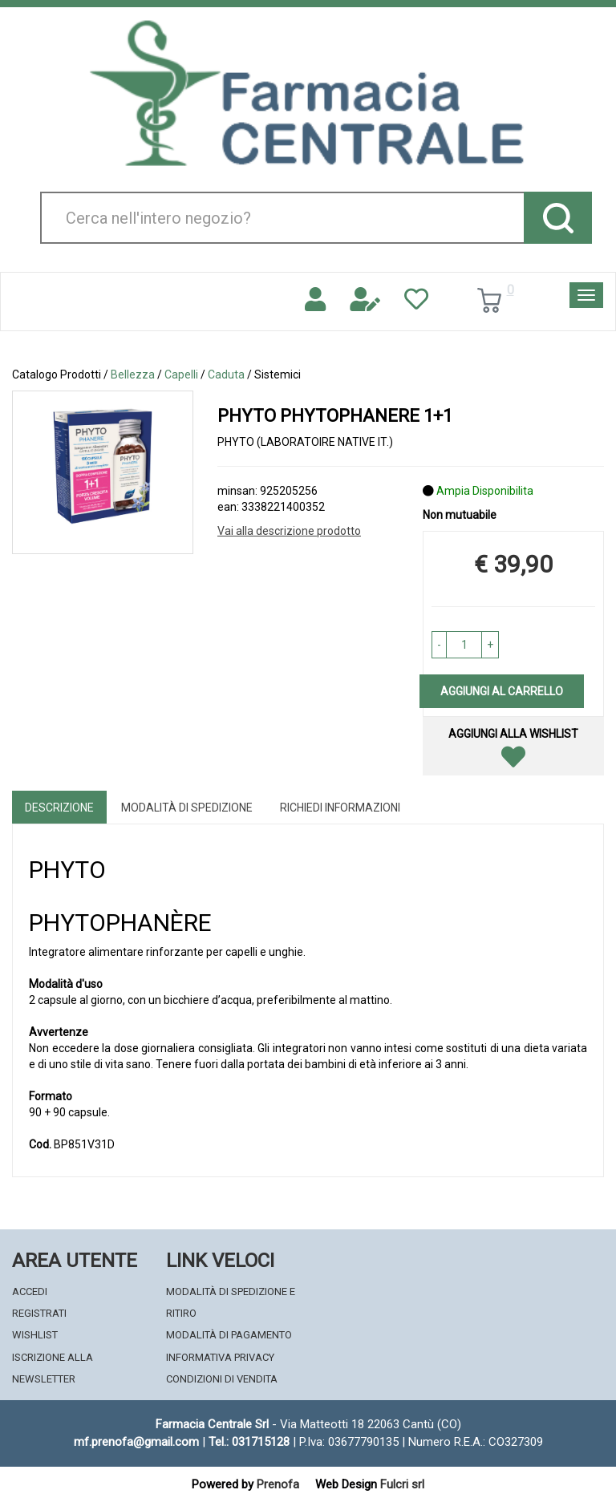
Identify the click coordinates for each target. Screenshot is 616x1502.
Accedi (29, 1291)
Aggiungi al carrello (501, 691)
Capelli (181, 374)
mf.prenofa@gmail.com (136, 1442)
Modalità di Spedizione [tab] (187, 807)
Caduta (226, 374)
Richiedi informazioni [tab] (340, 807)
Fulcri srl (402, 1484)
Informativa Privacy (220, 1357)
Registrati (39, 1313)
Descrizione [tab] (59, 807)
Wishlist (35, 1335)
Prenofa (278, 1484)
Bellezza (133, 374)
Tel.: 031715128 (249, 1442)
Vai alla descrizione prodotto (289, 530)
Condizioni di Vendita (222, 1379)
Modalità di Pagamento (229, 1335)
